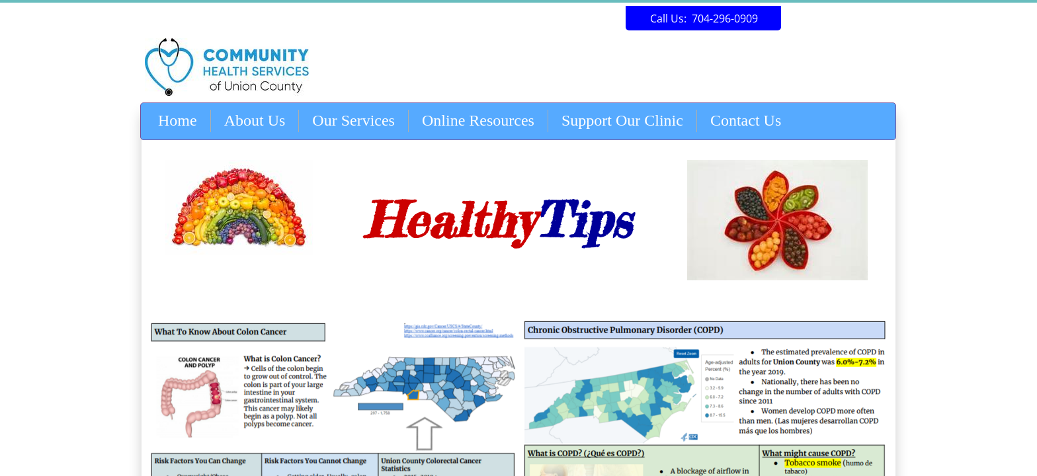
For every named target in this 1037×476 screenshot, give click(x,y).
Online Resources (478, 120)
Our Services (353, 120)
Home (177, 120)
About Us (255, 120)
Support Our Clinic (622, 120)
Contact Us (745, 120)
